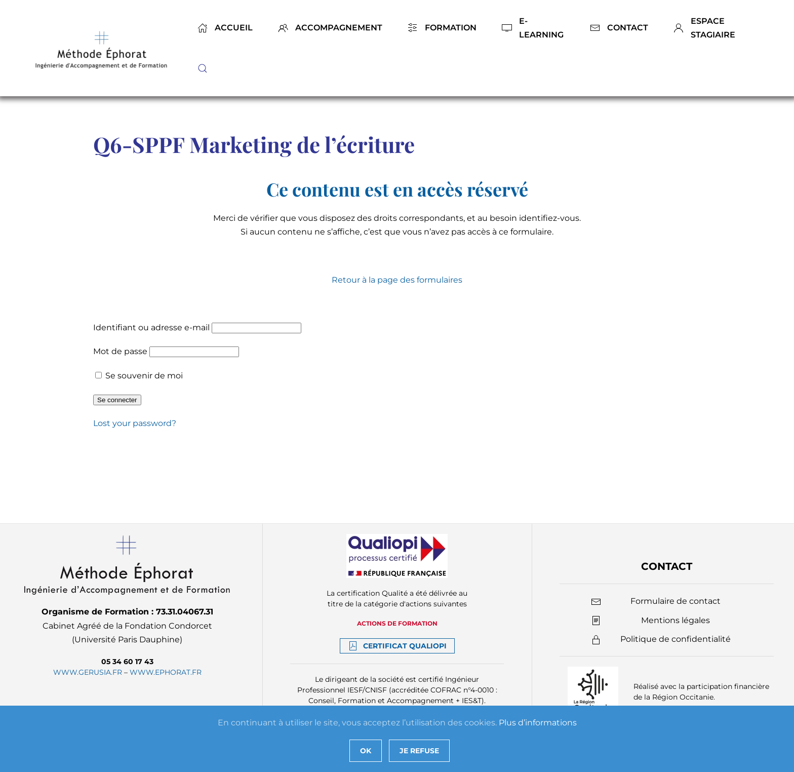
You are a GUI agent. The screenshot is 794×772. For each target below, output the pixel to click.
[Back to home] (102, 48)
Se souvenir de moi (139, 375)
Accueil (225, 28)
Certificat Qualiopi (397, 646)
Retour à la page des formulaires (397, 280)
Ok (365, 750)
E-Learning (533, 28)
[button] (202, 68)
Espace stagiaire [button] (704, 28)
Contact (619, 28)
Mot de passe (120, 351)
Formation (442, 28)
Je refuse (419, 750)
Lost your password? (134, 423)
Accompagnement (330, 28)
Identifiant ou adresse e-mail (151, 327)
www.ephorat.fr (166, 672)
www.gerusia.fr (87, 672)
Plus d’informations (538, 722)
